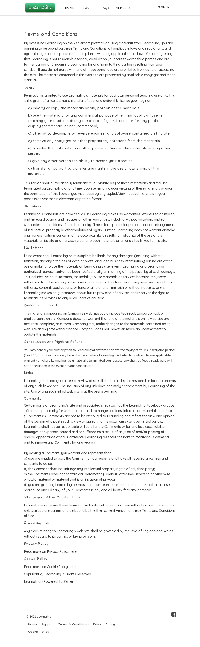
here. (73, 551)
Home (32, 624)
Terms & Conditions (73, 624)
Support (47, 624)
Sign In (164, 7)
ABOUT (87, 8)
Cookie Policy (38, 631)
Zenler (68, 581)
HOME (69, 8)
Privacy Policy (104, 624)
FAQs (105, 8)
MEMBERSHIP (125, 8)
